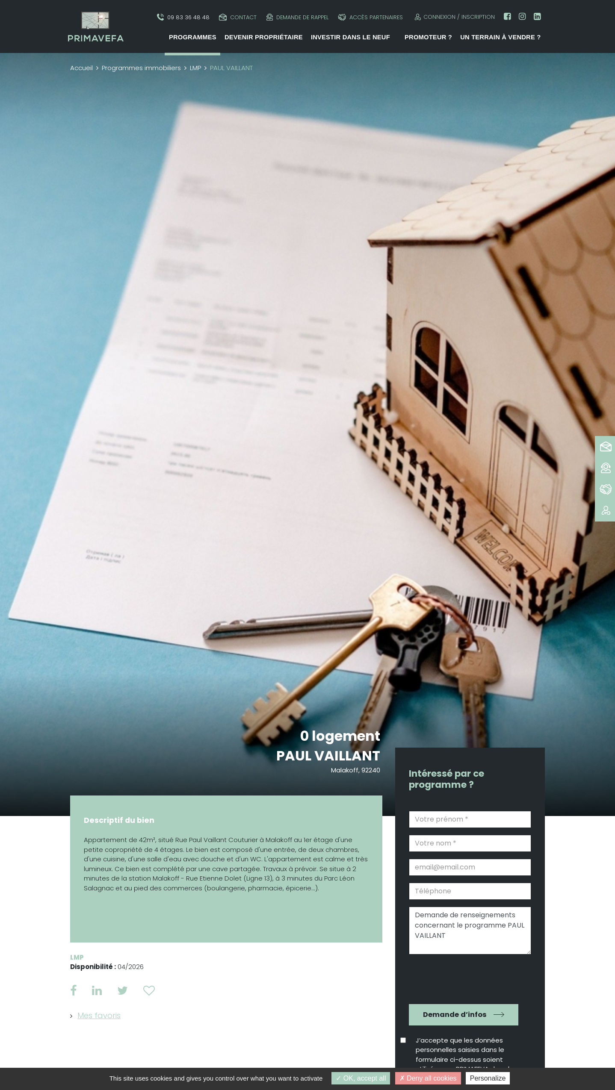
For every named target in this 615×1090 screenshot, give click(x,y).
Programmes (192, 37)
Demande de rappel (297, 17)
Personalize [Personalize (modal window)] (488, 1078)
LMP (195, 67)
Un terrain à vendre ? (500, 37)
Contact (238, 17)
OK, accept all (361, 1078)
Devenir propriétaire (264, 37)
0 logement (340, 735)
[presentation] (464, 978)
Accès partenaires (370, 17)
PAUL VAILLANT (329, 755)
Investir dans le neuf (350, 37)
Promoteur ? (428, 37)
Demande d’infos (455, 1014)
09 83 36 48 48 (183, 17)
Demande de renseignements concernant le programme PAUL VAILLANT (470, 930)
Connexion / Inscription (453, 17)
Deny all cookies (428, 1078)
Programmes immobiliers (141, 67)
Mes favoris (99, 1015)
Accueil (81, 67)
